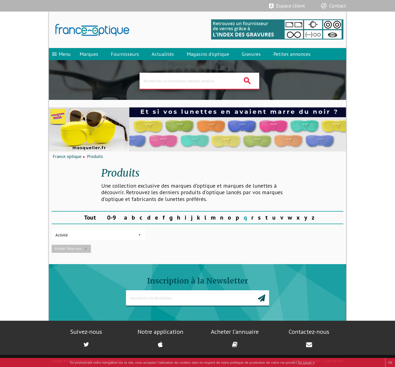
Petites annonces (292, 54)
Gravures (251, 54)
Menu (61, 54)
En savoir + (306, 362)
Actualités (163, 54)
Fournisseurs (125, 54)
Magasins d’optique (208, 54)
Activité (61, 235)
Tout (90, 217)
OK (390, 362)
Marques (89, 54)
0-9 (111, 217)
